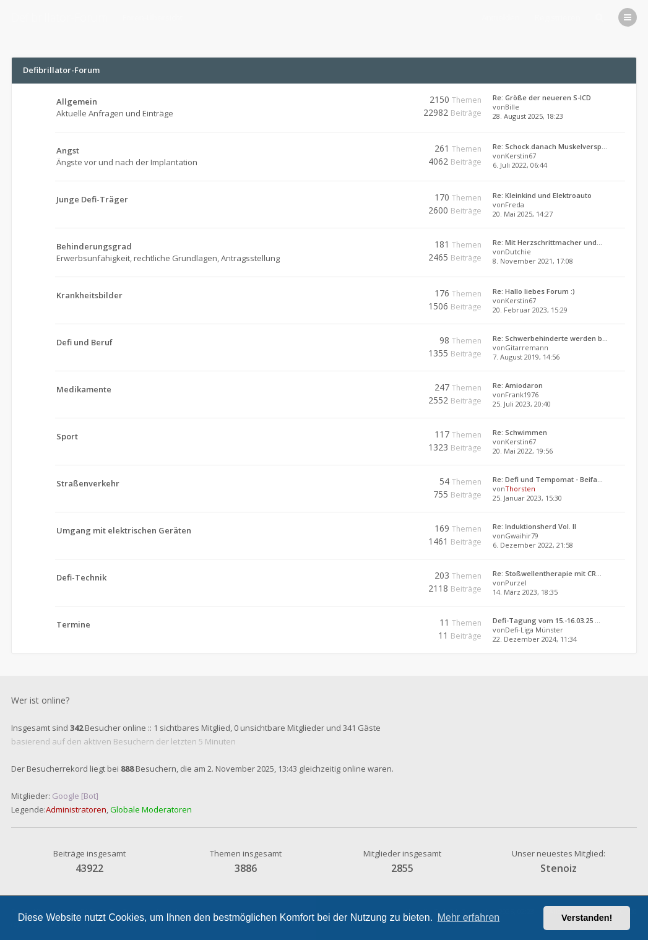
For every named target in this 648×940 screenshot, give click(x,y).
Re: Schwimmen (520, 432)
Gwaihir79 (521, 535)
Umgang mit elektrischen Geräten (123, 530)
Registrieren (558, 17)
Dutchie (518, 251)
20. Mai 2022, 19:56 (523, 450)
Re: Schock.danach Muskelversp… (550, 146)
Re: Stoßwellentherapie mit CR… (547, 573)
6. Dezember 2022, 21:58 (533, 545)
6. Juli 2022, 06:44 (520, 165)
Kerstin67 (520, 155)
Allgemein (76, 101)
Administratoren (76, 809)
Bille (512, 106)
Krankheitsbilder (89, 295)
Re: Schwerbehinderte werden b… (550, 338)
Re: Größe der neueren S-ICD (542, 97)
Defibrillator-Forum (59, 17)
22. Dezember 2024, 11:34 (535, 639)
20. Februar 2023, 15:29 (530, 309)
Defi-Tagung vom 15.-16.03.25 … (546, 620)
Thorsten (520, 488)
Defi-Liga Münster (534, 629)
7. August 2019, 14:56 (526, 356)
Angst (67, 150)
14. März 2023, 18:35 (525, 592)
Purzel (516, 582)
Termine (73, 624)
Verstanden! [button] (586, 918)
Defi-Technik (81, 577)
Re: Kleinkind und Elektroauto (542, 195)
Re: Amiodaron (518, 385)
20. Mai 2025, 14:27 (523, 213)
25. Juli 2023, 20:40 (522, 403)
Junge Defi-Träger (92, 199)
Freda (514, 204)
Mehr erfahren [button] (469, 917)
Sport (67, 436)
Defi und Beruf (84, 342)
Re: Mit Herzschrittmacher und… (547, 242)
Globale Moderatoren (151, 809)
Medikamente (83, 389)
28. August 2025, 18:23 (528, 116)
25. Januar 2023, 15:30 (527, 497)
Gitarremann (526, 347)
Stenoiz (558, 868)
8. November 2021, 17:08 (533, 260)
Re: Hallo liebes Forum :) (534, 291)
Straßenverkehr (87, 483)
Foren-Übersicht (153, 17)
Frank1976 (521, 394)
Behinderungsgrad (94, 246)
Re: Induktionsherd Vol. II (534, 526)
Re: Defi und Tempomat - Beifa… (548, 479)
